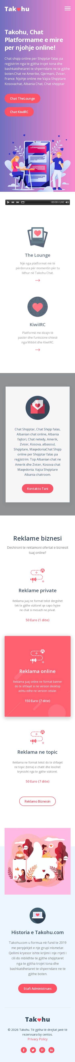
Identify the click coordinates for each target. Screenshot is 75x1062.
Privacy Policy (38, 1039)
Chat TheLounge (22, 100)
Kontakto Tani (37, 483)
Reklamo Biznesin (37, 801)
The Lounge (37, 255)
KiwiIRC (37, 324)
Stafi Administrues (37, 988)
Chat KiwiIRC (19, 113)
